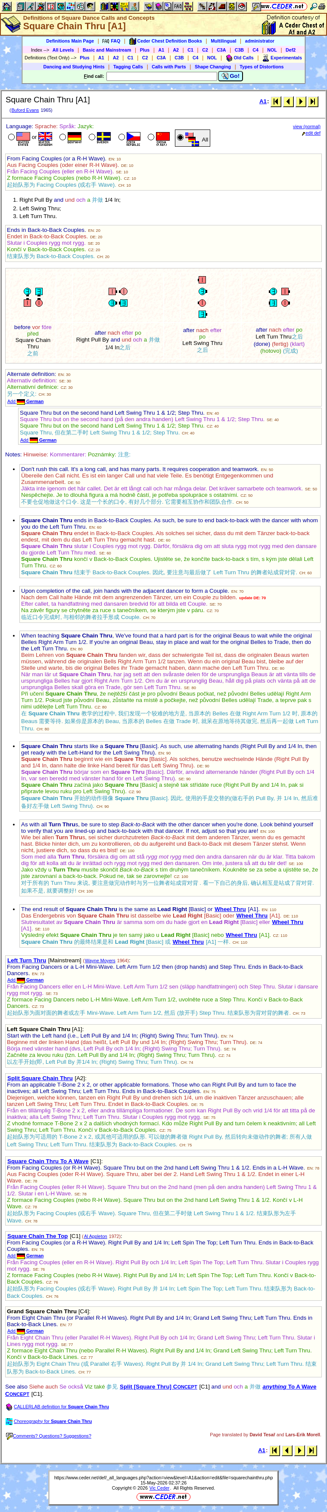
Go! (230, 76)
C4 (255, 49)
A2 (176, 49)
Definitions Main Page (70, 40)
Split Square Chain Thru (40, 1078)
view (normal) (307, 126)
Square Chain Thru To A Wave (48, 1161)
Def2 (291, 49)
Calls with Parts (169, 66)
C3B (239, 49)
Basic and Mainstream (107, 49)
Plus (145, 49)
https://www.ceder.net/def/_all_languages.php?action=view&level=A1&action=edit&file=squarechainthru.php (163, 1477)
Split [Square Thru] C (158, 1386)
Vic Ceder (159, 1487)
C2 (205, 49)
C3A (221, 49)
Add (25, 401)
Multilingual (223, 40)
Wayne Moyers (100, 960)
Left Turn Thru (26, 960)
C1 (190, 49)
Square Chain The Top (37, 1236)
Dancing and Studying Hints (74, 66)
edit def (311, 132)
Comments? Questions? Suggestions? (48, 1435)
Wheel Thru (230, 909)
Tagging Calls (128, 66)
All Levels (63, 49)
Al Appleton (95, 1236)
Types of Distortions (261, 66)
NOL (272, 49)
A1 (162, 49)
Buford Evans (25, 110)
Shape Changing (213, 66)
